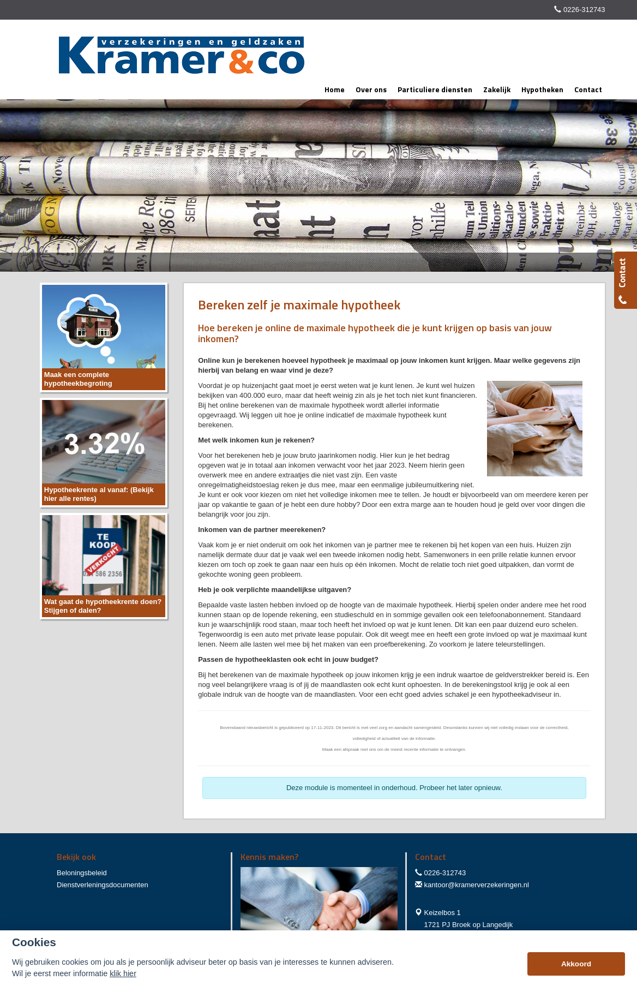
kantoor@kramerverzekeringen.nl (476, 885)
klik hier (123, 973)
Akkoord (576, 964)
